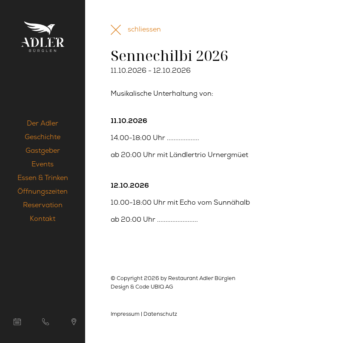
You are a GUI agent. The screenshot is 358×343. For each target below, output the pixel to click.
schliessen (144, 29)
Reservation (43, 205)
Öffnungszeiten (42, 192)
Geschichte (42, 137)
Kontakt (42, 219)
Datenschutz (160, 314)
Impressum (125, 314)
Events (43, 164)
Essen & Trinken (42, 178)
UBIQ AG (162, 287)
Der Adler (42, 123)
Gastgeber (43, 151)
